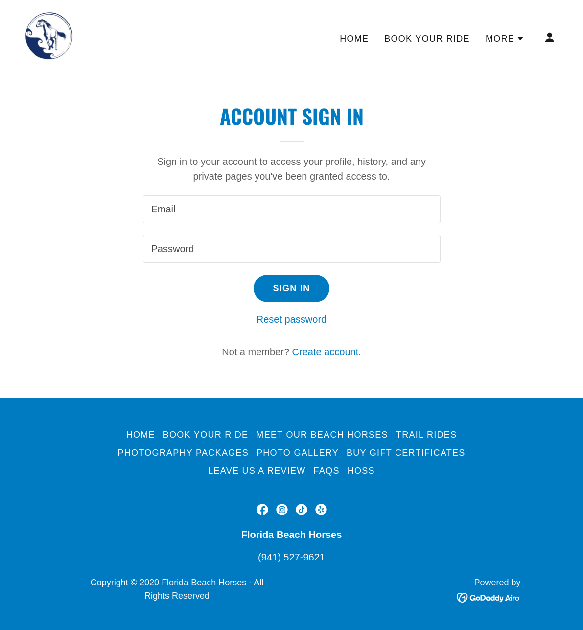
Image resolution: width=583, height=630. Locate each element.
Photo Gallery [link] (298, 453)
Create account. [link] (326, 352)
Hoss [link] (361, 471)
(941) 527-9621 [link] (291, 557)
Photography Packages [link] (183, 453)
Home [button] (140, 435)
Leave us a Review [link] (256, 471)
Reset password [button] (291, 319)
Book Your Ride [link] (427, 39)
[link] (48, 36)
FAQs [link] (327, 471)
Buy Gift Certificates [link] (406, 453)
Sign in (291, 288)
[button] (505, 39)
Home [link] (354, 39)
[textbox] (292, 209)
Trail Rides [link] (426, 435)
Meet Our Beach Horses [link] (322, 435)
